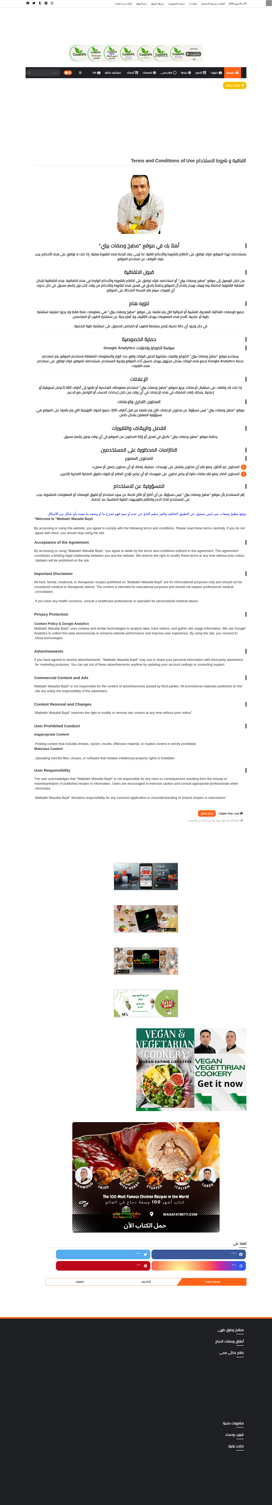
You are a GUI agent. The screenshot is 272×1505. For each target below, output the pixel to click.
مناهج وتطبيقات (51, 1341)
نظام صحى (168, 72)
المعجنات (149, 72)
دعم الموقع (142, 3)
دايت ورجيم (51, 1229)
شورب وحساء (51, 1253)
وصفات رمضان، (51, 1365)
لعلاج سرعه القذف (123, 3)
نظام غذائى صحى (51, 1349)
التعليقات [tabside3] (36, 477)
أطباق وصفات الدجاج (51, 1101)
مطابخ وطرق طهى (51, 1285)
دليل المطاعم (51, 1237)
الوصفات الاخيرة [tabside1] (77, 477)
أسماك (132, 72)
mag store (51, 1413)
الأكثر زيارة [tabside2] (56, 477)
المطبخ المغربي (51, 1181)
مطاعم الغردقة (51, 1301)
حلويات (216, 72)
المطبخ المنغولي (51, 1189)
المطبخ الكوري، (51, 1173)
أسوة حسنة (51, 1085)
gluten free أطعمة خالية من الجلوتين (51, 1397)
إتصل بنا (193, 3)
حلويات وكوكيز (51, 1221)
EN (96, 72)
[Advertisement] (136, 117)
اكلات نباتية (51, 1125)
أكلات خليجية (51, 1117)
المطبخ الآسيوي (51, 1141)
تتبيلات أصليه (51, 1205)
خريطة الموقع (157, 3)
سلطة (186, 72)
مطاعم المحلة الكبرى (51, 1317)
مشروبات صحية (51, 1277)
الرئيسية (232, 72)
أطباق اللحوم (51, 1093)
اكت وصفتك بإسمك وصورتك (51, 1109)
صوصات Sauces (51, 1261)
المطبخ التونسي (51, 1165)
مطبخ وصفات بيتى (202, 1498)
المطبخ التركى (51, 1157)
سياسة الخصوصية (176, 3)
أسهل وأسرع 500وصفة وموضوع (51, 1077)
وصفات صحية (51, 1373)
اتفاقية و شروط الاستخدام (213, 3)
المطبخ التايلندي (51, 1149)
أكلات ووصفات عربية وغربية (51, 1133)
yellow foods (51, 1421)
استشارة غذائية (113, 72)
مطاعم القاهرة (51, 1309)
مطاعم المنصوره (51, 1325)
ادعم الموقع (34, 1498)
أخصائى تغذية (51, 1061)
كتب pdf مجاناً (51, 1269)
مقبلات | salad (51, 1333)
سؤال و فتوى (51, 1245)
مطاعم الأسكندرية (51, 1293)
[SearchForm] (29, 73)
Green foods (51, 1405)
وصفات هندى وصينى (51, 1381)
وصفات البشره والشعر (51, 1357)
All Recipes (51, 1389)
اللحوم (200, 72)
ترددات (51, 1213)
